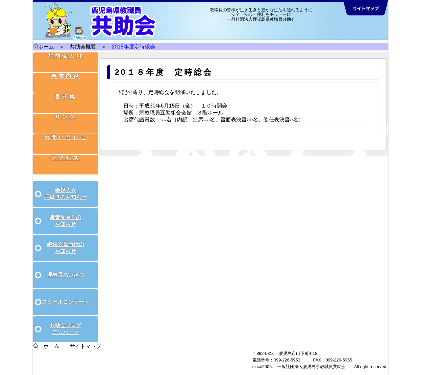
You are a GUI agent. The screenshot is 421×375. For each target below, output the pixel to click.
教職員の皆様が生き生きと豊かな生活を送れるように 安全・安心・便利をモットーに (261, 12)
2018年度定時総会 (133, 46)
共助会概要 (83, 46)
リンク (66, 112)
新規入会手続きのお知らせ (65, 186)
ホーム (43, 46)
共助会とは (66, 60)
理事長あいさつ (65, 267)
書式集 (66, 95)
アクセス (66, 146)
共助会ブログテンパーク (65, 321)
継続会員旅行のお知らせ (65, 240)
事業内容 (66, 77)
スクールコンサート (65, 294)
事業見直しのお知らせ (65, 213)
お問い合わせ (66, 129)
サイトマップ (85, 339)
